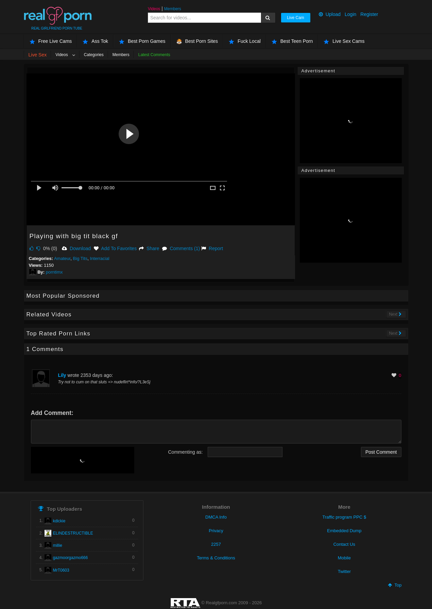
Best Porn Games (142, 41)
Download (76, 248)
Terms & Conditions (216, 557)
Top (394, 585)
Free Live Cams (51, 41)
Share (149, 248)
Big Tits (80, 258)
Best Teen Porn (292, 41)
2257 (216, 544)
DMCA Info (216, 517)
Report (212, 248)
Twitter (344, 571)
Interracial (99, 258)
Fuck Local (245, 41)
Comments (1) (181, 248)
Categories (94, 54)
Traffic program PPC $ (344, 517)
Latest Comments (154, 54)
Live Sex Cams (344, 41)
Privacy (216, 530)
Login (350, 14)
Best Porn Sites (197, 41)
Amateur (62, 258)
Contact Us (344, 544)
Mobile (344, 557)
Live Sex (38, 54)
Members (172, 8)
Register (369, 14)
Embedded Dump (344, 530)
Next (395, 314)
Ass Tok (95, 41)
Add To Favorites (115, 248)
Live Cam (295, 17)
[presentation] (82, 460)
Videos (154, 8)
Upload (330, 14)
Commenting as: (185, 452)
